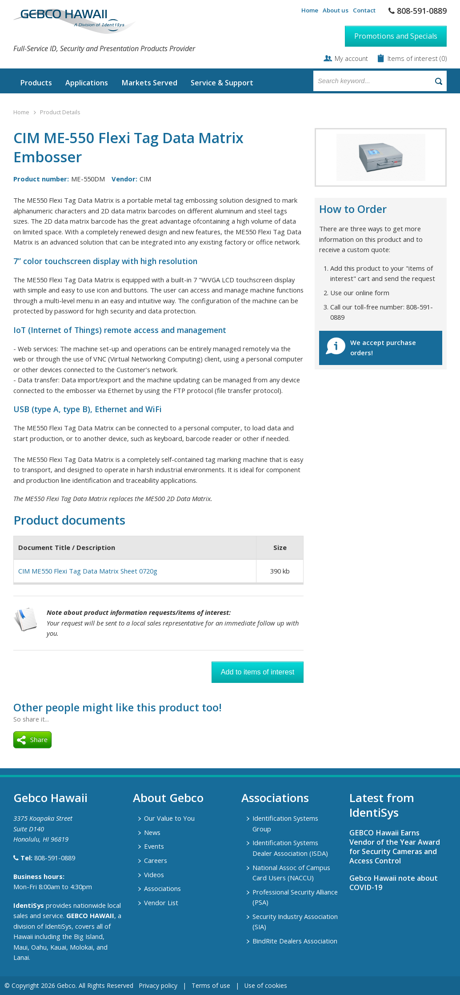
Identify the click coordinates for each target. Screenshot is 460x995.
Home (309, 10)
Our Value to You (169, 818)
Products (36, 83)
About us (335, 10)
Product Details (60, 112)
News (152, 832)
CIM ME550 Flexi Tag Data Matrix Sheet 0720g (87, 570)
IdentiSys (28, 905)
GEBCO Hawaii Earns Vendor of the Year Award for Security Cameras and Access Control (394, 847)
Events (154, 846)
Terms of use (211, 985)
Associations (162, 888)
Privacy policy (158, 985)
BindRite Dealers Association (294, 940)
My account (351, 58)
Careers (155, 860)
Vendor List (161, 902)
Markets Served (149, 83)
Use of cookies (265, 985)
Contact (364, 10)
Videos (154, 874)
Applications (86, 83)
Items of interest (414, 58)
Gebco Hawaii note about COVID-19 (393, 882)
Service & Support (222, 83)
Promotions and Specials (395, 36)
